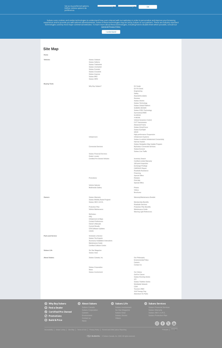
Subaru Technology (140, 103)
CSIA (136, 286)
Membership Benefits (141, 202)
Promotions (93, 178)
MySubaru (92, 214)
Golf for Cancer (139, 274)
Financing (137, 173)
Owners (46, 197)
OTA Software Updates (97, 228)
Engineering (138, 91)
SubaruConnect (139, 149)
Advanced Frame (140, 125)
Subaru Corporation (96, 267)
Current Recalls (94, 226)
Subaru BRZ (93, 76)
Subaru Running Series (142, 277)
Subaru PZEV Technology (143, 110)
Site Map (71, 330)
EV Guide (137, 86)
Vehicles (47, 59)
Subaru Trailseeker (95, 64)
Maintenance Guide (140, 209)
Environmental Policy (141, 260)
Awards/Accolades (140, 96)
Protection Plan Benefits (142, 207)
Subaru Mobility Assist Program (100, 199)
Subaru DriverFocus (141, 127)
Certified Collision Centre (97, 245)
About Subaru (49, 257)
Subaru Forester (94, 69)
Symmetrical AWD (140, 113)
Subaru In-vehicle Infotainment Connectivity (149, 139)
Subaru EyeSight (140, 129)
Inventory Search (140, 158)
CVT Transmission (140, 122)
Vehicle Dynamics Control (143, 120)
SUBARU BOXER (140, 108)
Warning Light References (143, 212)
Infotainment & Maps (96, 219)
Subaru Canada (88, 307)
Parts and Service (50, 236)
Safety (136, 93)
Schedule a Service (95, 236)
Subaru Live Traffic (140, 151)
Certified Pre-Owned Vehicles (99, 158)
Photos (136, 187)
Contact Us (138, 265)
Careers (136, 262)
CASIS (91, 231)
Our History (138, 272)
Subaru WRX (93, 79)
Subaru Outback (94, 59)
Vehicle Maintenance (96, 209)
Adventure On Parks (141, 294)
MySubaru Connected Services (144, 146)
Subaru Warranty (95, 197)
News (91, 269)
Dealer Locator (94, 156)
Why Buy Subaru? (95, 86)
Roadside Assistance (141, 171)
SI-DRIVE (137, 115)
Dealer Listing (60, 330)
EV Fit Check (138, 88)
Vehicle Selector (94, 185)
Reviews (137, 98)
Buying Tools (49, 84)
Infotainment (93, 137)
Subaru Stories (139, 101)
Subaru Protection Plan (158, 315)
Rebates (137, 178)
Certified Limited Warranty (143, 161)
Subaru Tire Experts (96, 238)
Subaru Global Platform (142, 105)
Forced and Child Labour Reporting (114, 330)
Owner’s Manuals (95, 224)
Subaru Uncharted (95, 67)
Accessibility (48, 330)
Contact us (86, 318)
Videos (136, 190)
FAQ (90, 216)
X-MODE (137, 117)
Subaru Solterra (94, 62)
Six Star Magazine (95, 250)
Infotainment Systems (141, 137)
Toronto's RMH (139, 289)
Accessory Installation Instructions (100, 241)
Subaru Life (48, 250)
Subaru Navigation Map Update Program (148, 144)
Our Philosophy (139, 257)
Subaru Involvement (96, 272)
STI (135, 279)
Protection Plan (94, 207)
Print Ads (137, 180)
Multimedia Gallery (95, 187)
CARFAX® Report (140, 168)
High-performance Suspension (144, 134)
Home (46, 55)
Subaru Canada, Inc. (96, 257)
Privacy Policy (94, 330)
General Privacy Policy (110, 26)
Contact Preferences (96, 221)
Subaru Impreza (94, 74)
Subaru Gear (93, 253)
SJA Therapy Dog (140, 291)
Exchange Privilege (140, 166)
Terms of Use (82, 330)
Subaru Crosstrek (95, 72)
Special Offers (139, 175)
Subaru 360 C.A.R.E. (96, 202)
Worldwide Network (140, 284)
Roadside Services (140, 204)
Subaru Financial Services (98, 154)
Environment (87, 315)
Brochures (137, 192)
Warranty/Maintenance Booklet (144, 197)
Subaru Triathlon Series (142, 282)
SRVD (136, 132)
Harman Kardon (139, 142)
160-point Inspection (141, 163)
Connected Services (96, 146)
